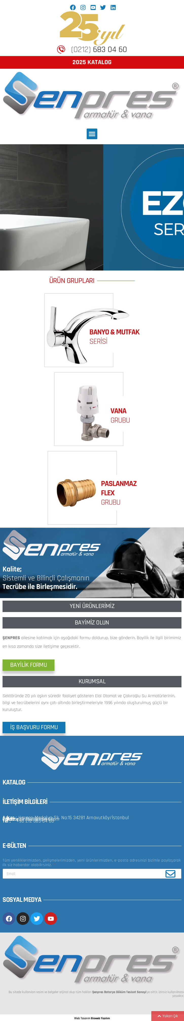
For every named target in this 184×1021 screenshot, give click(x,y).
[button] (92, 134)
